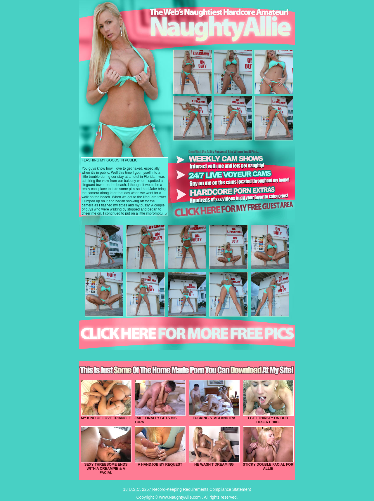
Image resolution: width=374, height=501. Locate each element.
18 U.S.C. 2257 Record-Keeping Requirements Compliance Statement (187, 489)
